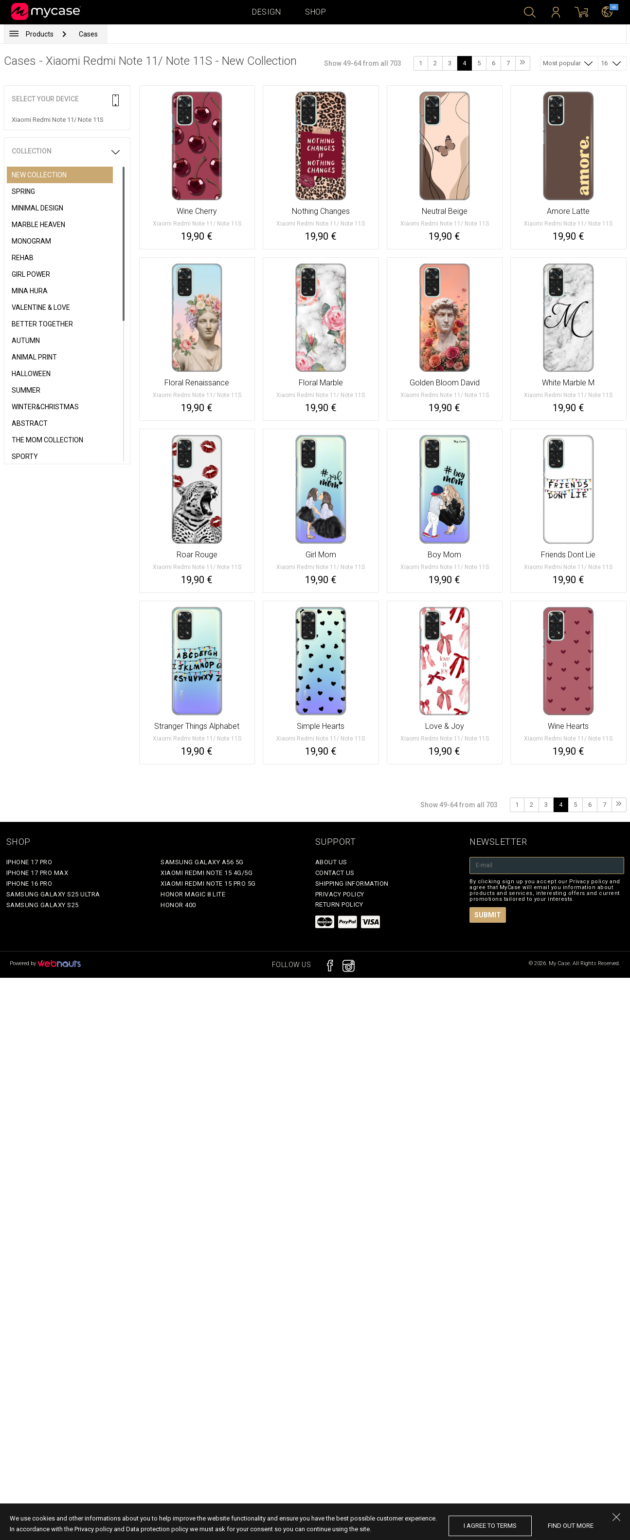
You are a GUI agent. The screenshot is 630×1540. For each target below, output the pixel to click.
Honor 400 (178, 905)
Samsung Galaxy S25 (42, 905)
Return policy (339, 904)
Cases (88, 34)
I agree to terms (490, 1525)
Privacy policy (339, 894)
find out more (571, 1525)
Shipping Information (352, 883)
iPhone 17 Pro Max (37, 872)
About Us (331, 862)
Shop (315, 12)
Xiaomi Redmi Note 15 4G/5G (206, 872)
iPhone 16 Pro (29, 883)
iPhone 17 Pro (29, 862)
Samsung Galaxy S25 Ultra (53, 894)
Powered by (45, 963)
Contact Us (335, 872)
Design (266, 12)
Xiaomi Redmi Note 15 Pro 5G (208, 883)
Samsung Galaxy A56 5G (202, 862)
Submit (487, 915)
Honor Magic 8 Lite (193, 894)
